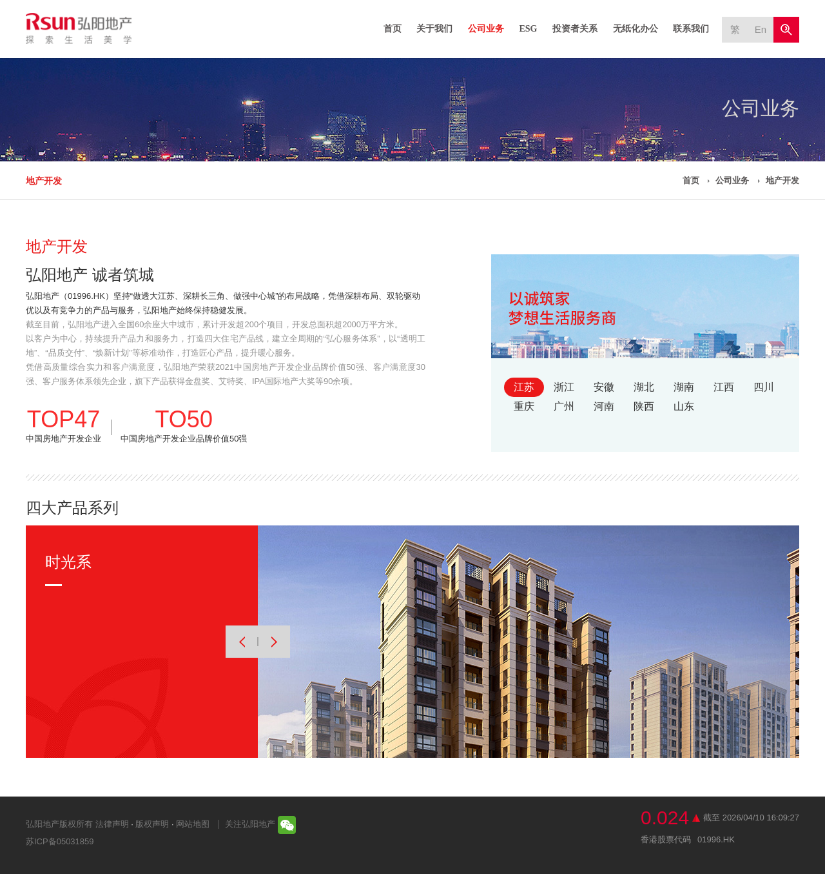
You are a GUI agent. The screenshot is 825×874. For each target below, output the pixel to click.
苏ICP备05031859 (60, 841)
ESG (528, 29)
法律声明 (112, 824)
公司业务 (486, 29)
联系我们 (691, 29)
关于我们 (434, 29)
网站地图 (192, 824)
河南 (604, 406)
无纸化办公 (635, 29)
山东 (684, 406)
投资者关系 (574, 29)
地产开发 (44, 181)
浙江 (564, 386)
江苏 (524, 386)
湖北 (644, 386)
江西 (723, 386)
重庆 (524, 406)
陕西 (644, 406)
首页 (392, 29)
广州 (564, 406)
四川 (763, 386)
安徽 (604, 386)
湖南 (684, 386)
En (760, 29)
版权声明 (152, 824)
